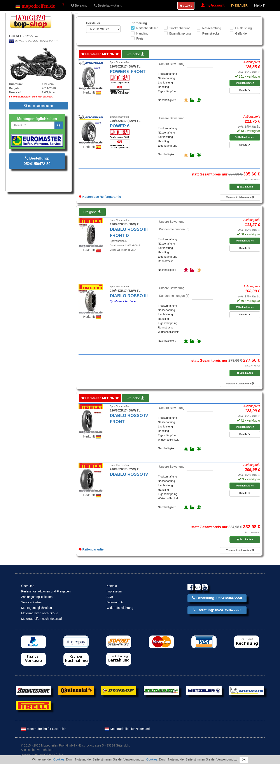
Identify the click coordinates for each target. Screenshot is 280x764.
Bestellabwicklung (108, 5)
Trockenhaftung (180, 28)
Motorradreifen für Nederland (127, 729)
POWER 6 (120, 125)
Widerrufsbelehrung (120, 607)
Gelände (241, 33)
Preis (139, 38)
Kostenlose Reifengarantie (100, 196)
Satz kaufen (245, 186)
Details (244, 90)
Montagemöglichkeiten (36, 607)
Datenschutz (115, 602)
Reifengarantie (91, 549)
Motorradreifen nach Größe (39, 613)
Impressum (114, 591)
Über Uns (27, 586)
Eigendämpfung (180, 33)
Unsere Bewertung (171, 64)
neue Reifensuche (38, 106)
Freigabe (135, 54)
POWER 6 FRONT (127, 71)
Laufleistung (243, 28)
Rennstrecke (210, 33)
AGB (110, 597)
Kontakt (112, 586)
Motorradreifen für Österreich (43, 729)
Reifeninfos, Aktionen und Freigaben (46, 591)
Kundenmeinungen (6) (174, 229)
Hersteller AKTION (100, 54)
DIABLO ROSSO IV (129, 474)
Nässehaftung (211, 28)
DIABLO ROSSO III (129, 295)
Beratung (79, 5)
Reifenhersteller (147, 28)
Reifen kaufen (244, 83)
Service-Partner (31, 602)
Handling (142, 33)
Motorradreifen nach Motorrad (41, 618)
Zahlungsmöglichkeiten (36, 597)
